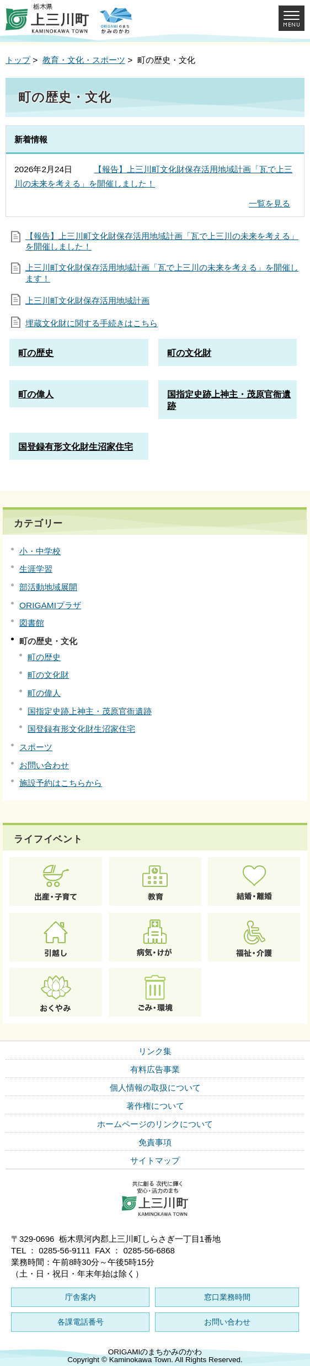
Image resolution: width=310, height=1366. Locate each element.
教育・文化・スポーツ (83, 60)
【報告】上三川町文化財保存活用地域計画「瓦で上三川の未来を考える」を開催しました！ (161, 241)
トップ (18, 60)
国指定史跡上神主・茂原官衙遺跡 (90, 711)
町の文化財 (48, 674)
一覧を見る (269, 203)
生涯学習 (35, 568)
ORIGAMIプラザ (50, 605)
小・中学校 (40, 551)
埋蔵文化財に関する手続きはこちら (91, 323)
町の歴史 (44, 657)
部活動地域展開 (48, 587)
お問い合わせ (44, 765)
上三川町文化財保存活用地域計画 (87, 300)
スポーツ (35, 747)
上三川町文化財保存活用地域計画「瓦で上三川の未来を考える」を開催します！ (161, 273)
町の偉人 (44, 693)
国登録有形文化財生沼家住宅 (81, 729)
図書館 (31, 623)
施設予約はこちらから (60, 783)
